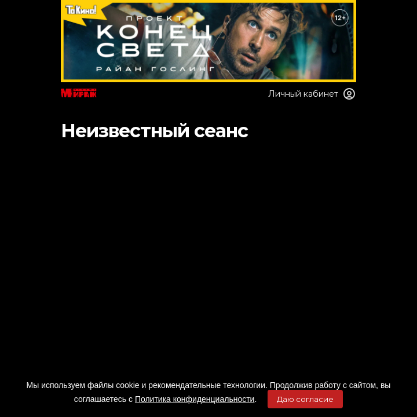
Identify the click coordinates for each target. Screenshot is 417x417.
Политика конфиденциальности (195, 399)
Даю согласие (305, 399)
